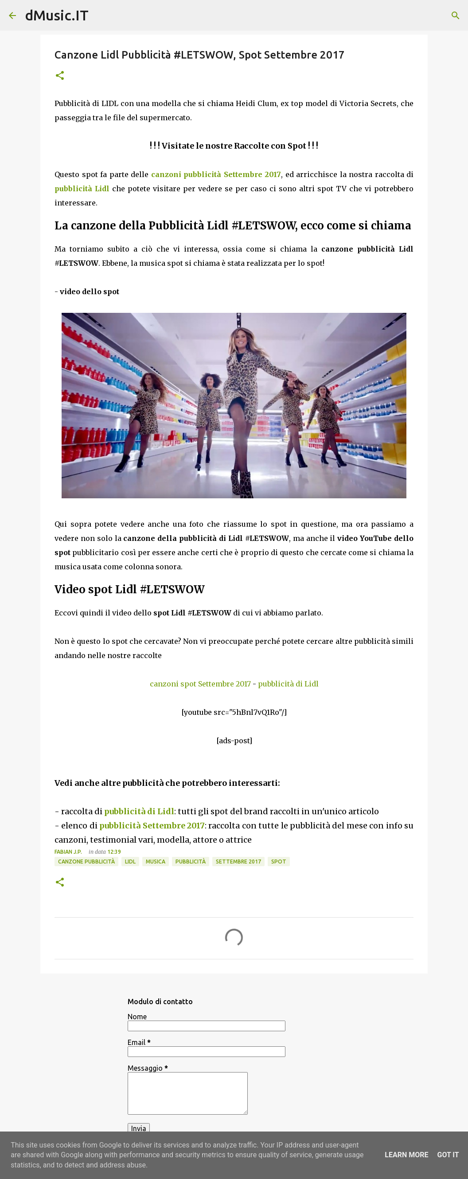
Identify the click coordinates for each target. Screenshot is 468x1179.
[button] (60, 76)
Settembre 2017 (238, 861)
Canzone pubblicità (86, 861)
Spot (278, 861)
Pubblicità (191, 861)
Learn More (406, 1155)
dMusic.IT (57, 15)
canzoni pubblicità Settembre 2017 (216, 174)
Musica (155, 861)
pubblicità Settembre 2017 (152, 825)
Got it (448, 1155)
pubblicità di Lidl (288, 683)
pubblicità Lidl (82, 188)
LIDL (130, 861)
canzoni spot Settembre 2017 (200, 683)
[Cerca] (455, 15)
